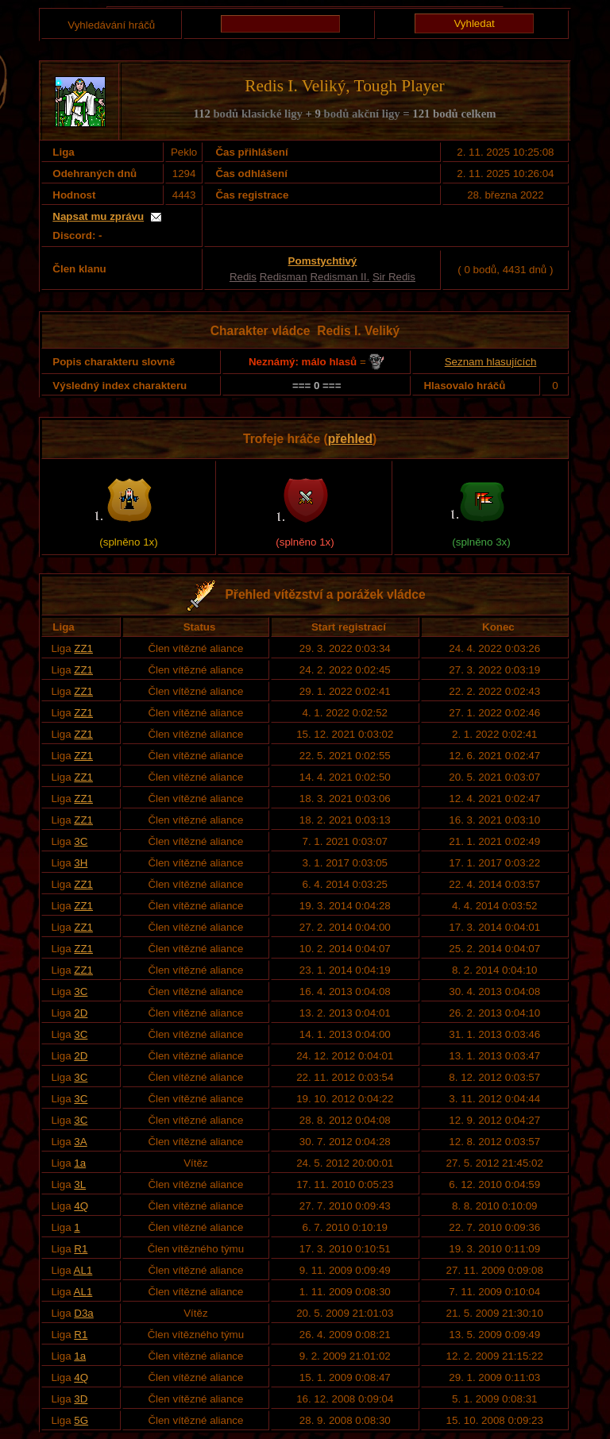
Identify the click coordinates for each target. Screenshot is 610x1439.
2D (80, 1013)
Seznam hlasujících (491, 362)
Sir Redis (394, 277)
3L (80, 1184)
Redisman (283, 277)
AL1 (83, 1270)
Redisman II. (339, 277)
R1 (80, 1249)
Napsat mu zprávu (98, 216)
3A (80, 1142)
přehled (350, 439)
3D (80, 1399)
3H (80, 863)
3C (80, 841)
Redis (243, 277)
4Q (81, 1206)
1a (80, 1163)
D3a (83, 1313)
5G (81, 1420)
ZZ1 (83, 648)
